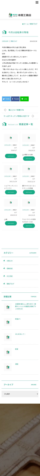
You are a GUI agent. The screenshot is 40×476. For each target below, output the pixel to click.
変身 (16, 349)
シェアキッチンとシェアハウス (11, 187)
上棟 (5, 219)
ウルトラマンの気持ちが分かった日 (29, 220)
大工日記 (10, 276)
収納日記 (10, 268)
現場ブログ (14, 41)
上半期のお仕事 (27, 154)
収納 (16, 364)
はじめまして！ (20, 334)
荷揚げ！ (18, 319)
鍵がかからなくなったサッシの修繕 (29, 187)
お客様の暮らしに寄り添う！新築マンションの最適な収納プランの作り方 (25, 306)
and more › (11, 156)
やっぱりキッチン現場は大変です (19, 116)
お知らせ (10, 261)
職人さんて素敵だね (14, 110)
